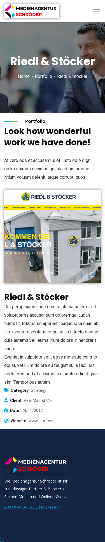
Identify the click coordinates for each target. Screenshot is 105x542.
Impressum (50, 507)
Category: (20, 390)
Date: (15, 410)
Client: (16, 400)
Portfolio (43, 76)
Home (24, 76)
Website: (19, 420)
